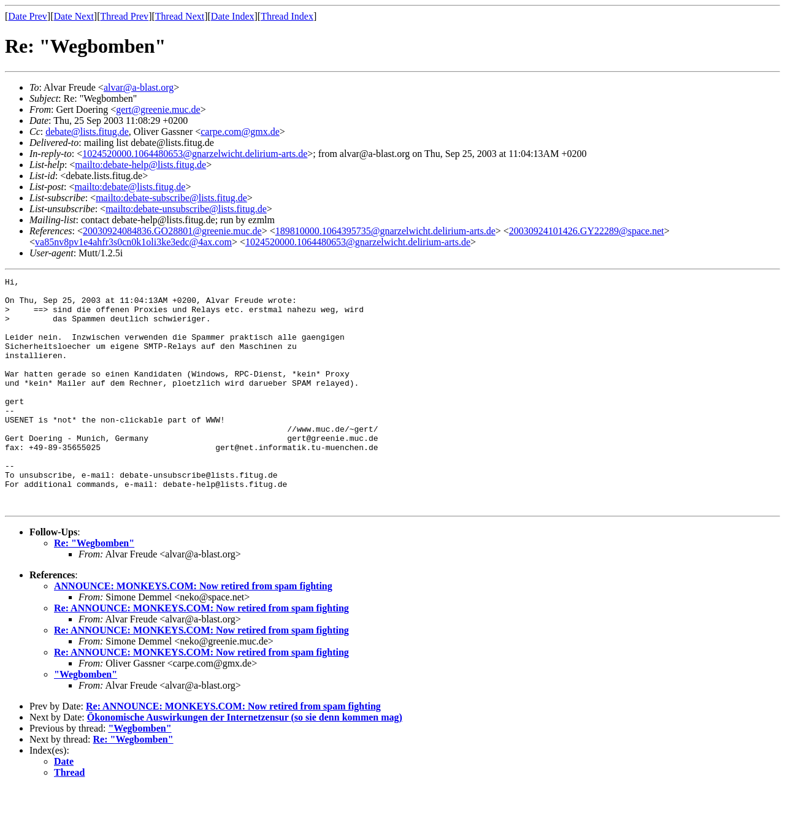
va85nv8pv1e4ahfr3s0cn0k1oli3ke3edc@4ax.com (133, 242)
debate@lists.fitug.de (87, 131)
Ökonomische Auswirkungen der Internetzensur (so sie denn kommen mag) (244, 763)
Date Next (74, 16)
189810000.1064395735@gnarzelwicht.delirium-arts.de (385, 231)
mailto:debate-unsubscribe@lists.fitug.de (186, 209)
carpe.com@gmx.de (240, 131)
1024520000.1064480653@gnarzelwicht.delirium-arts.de (194, 153)
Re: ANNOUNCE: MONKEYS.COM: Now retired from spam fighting (201, 654)
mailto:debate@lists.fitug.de (129, 187)
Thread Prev (124, 16)
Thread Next (179, 16)
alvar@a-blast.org (139, 87)
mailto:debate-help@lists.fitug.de (140, 164)
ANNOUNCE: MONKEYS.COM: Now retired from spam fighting (193, 632)
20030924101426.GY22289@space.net (586, 231)
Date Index (233, 16)
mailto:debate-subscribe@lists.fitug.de (171, 198)
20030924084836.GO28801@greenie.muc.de (172, 231)
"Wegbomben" (85, 720)
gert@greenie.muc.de (158, 109)
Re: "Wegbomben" (94, 589)
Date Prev (27, 16)
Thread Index (287, 16)
